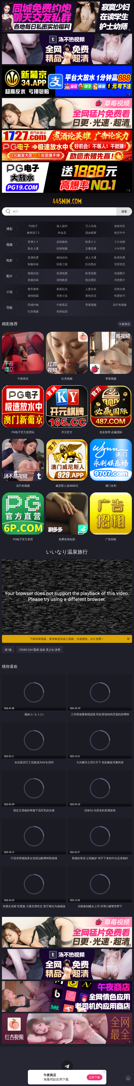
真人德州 (62, 226)
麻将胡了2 (33, 232)
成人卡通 (90, 257)
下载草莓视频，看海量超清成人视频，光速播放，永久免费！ (80, 639)
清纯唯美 (62, 280)
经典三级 (62, 264)
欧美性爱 (119, 257)
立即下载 (94, 1077)
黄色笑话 (90, 295)
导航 (9, 307)
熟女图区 (90, 280)
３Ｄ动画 (119, 242)
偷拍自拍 (62, 257)
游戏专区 (119, 226)
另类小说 (62, 295)
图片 (9, 276)
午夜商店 (62, 305)
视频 (9, 244)
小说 (9, 292)
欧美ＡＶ (90, 242)
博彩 (9, 229)
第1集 (8, 649)
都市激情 (33, 289)
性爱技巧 (119, 295)
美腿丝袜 (33, 280)
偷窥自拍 (33, 273)
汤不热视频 (120, 305)
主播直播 (90, 248)
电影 (9, 260)
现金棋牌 (90, 232)
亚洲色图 (62, 273)
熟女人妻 (33, 248)
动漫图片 (119, 273)
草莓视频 (90, 305)
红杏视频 (33, 311)
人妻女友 (90, 289)
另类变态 (119, 264)
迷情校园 (33, 295)
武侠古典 (119, 289)
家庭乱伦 (62, 289)
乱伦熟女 (90, 264)
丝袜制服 (62, 248)
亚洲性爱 (33, 257)
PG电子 (33, 226)
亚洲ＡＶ (33, 242)
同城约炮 (33, 305)
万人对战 (90, 226)
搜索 (124, 211)
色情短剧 (62, 311)
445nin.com (67, 201)
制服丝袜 (33, 264)
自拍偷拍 (62, 242)
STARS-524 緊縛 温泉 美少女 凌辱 (39, 649)
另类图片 (119, 280)
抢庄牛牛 (119, 232)
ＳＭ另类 (119, 248)
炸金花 (62, 232)
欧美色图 (90, 273)
